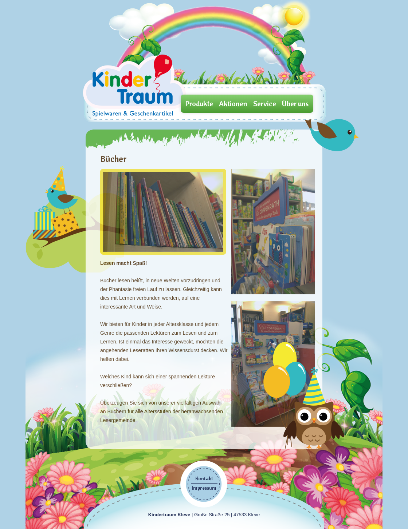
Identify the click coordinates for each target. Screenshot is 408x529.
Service (264, 103)
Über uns (295, 103)
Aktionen (233, 103)
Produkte (199, 103)
